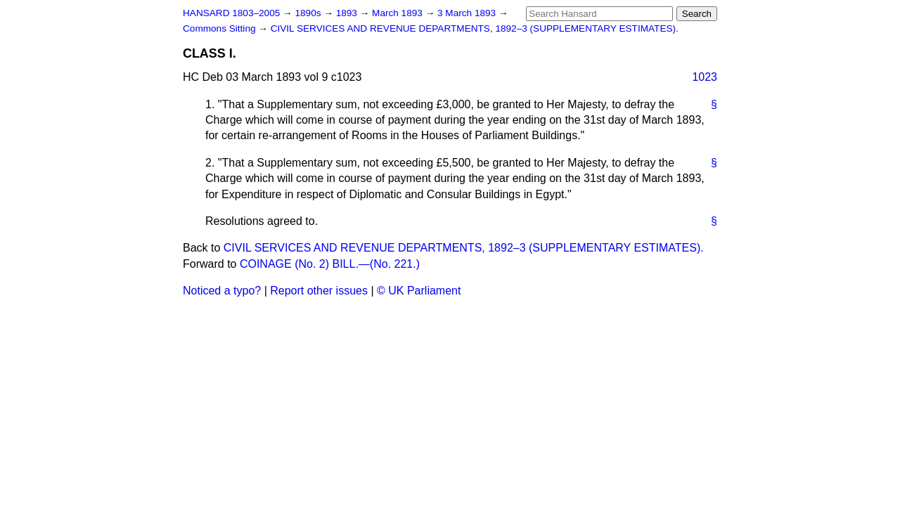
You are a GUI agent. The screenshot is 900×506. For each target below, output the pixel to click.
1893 (348, 13)
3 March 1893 (468, 13)
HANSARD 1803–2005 (231, 13)
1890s (309, 13)
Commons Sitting (220, 28)
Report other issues (319, 291)
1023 (704, 77)
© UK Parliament (419, 291)
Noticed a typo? (222, 291)
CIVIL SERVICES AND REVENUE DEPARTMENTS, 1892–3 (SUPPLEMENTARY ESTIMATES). (475, 28)
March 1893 (398, 13)
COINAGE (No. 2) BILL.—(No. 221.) (330, 264)
